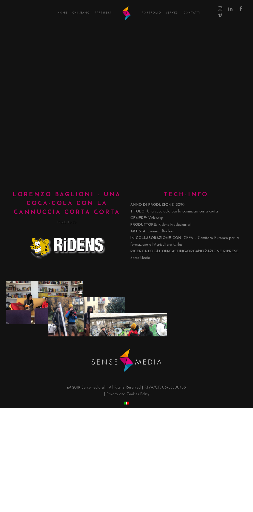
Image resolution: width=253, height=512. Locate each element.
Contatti (192, 13)
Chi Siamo (81, 13)
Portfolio (151, 13)
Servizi (172, 13)
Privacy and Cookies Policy (127, 492)
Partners (103, 13)
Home (62, 13)
